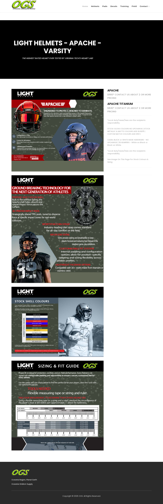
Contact (144, 6)
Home (85, 6)
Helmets (95, 6)
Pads (104, 6)
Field (134, 6)
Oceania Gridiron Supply (22, 484)
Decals (113, 6)
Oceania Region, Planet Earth (24, 479)
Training (124, 6)
